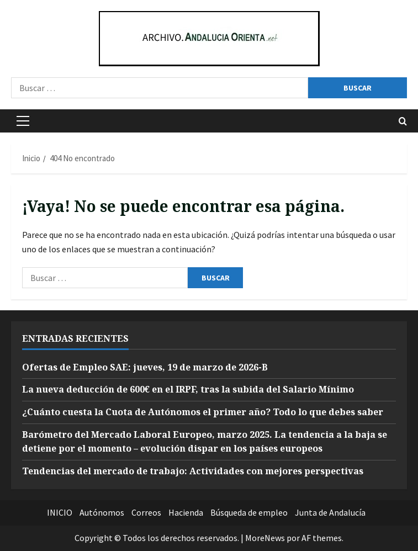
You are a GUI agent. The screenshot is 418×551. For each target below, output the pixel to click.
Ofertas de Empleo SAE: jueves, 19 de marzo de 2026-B (145, 367)
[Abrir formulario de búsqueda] (403, 121)
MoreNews (265, 537)
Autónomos (102, 512)
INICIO (59, 512)
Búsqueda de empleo (249, 512)
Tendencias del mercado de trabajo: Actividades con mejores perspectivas (192, 471)
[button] (23, 121)
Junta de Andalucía (330, 512)
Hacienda (185, 512)
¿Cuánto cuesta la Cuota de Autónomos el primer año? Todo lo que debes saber (202, 412)
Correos (146, 512)
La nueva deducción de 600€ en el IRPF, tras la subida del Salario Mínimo (188, 389)
